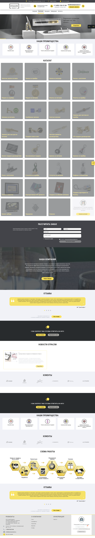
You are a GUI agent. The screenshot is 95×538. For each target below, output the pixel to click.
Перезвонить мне (53, 334)
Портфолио (40, 11)
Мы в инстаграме (64, 1)
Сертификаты (34, 521)
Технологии (33, 523)
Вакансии (33, 525)
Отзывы (33, 527)
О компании (36, 517)
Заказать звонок (74, 7)
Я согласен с (68, 239)
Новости (55, 519)
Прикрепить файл (49, 238)
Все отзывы (56, 316)
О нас (32, 519)
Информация (54, 11)
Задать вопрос (41, 334)
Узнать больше (47, 278)
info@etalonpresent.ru (74, 4)
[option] (47, 303)
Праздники (47, 11)
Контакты (60, 11)
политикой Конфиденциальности (71, 239)
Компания (34, 11)
